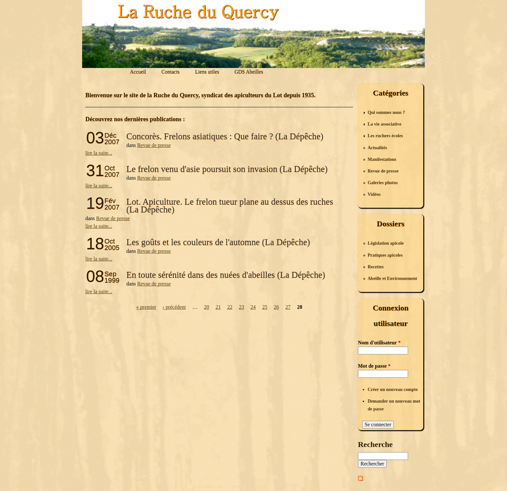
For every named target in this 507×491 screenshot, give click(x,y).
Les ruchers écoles (385, 135)
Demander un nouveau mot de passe (394, 405)
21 (218, 307)
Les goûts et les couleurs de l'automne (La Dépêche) (218, 242)
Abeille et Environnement (392, 278)
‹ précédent (174, 307)
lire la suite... (98, 153)
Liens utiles (207, 71)
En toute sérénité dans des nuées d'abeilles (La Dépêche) (225, 275)
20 (206, 307)
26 (276, 307)
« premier (146, 307)
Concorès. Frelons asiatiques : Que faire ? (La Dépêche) (224, 136)
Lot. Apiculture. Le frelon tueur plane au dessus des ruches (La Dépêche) (229, 205)
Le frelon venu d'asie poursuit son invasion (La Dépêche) (227, 169)
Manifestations (382, 159)
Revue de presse (154, 145)
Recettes (376, 266)
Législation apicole (386, 243)
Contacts (170, 71)
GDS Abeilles (248, 71)
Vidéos (374, 194)
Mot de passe (374, 366)
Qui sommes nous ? (386, 112)
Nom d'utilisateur (379, 342)
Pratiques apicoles (385, 255)
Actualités (377, 147)
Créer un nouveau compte (393, 389)
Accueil (138, 71)
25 (264, 307)
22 (229, 307)
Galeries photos (383, 182)
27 (288, 307)
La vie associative (384, 124)
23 (241, 307)
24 (253, 307)
